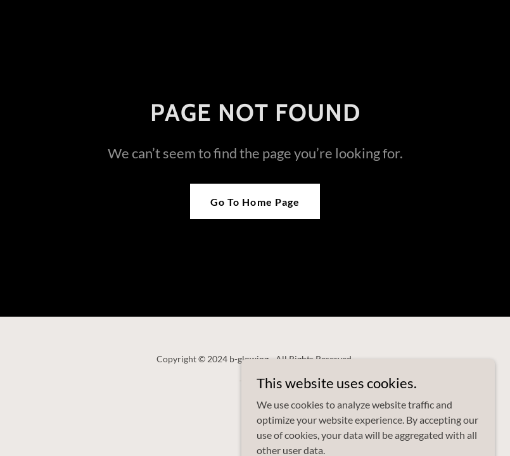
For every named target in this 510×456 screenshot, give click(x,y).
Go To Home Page (254, 202)
